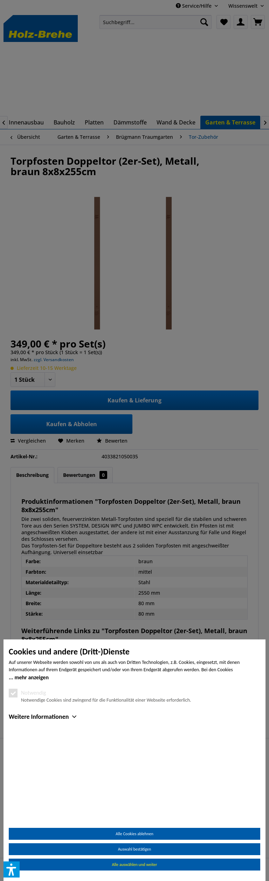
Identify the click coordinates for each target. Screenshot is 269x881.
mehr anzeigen (31, 758)
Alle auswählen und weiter (134, 864)
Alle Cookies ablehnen (134, 833)
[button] (12, 869)
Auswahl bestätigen (134, 849)
